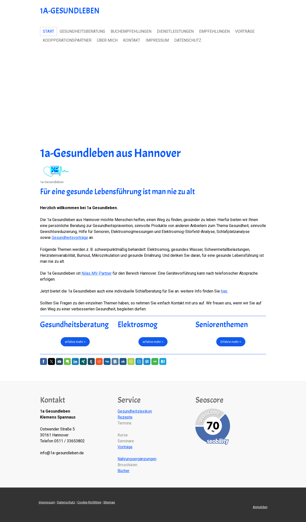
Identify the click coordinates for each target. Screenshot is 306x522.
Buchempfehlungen (131, 31)
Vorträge (245, 31)
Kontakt (131, 40)
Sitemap (109, 502)
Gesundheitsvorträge (70, 237)
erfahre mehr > (75, 342)
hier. (224, 291)
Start (48, 31)
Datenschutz (187, 40)
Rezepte (125, 417)
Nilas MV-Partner (97, 273)
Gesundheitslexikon (135, 411)
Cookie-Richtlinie (89, 502)
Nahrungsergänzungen (137, 459)
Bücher (124, 470)
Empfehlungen (214, 31)
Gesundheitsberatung (82, 31)
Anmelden (260, 507)
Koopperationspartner (67, 40)
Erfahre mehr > (230, 342)
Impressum (157, 40)
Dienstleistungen (175, 31)
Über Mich (107, 40)
